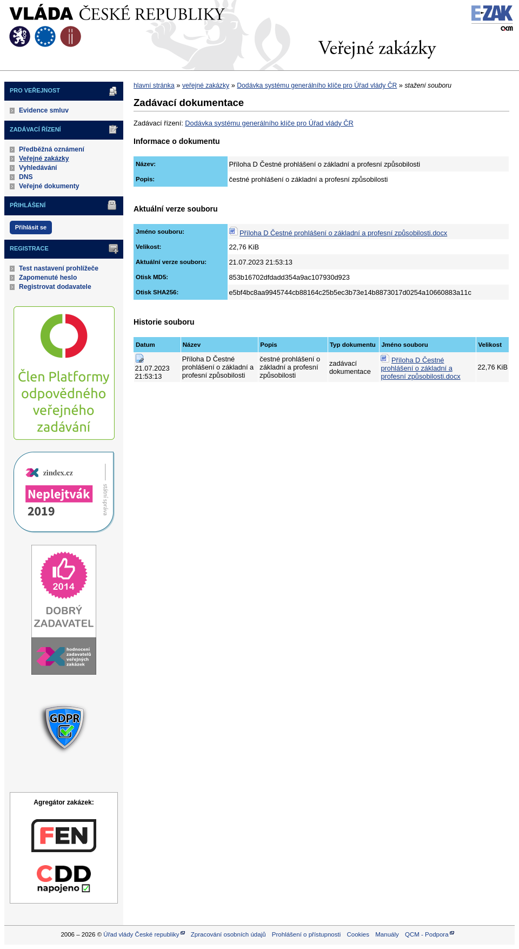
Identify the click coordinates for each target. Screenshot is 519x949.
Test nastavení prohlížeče (58, 268)
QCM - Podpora (427, 934)
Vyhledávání (38, 168)
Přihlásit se (30, 227)
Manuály (387, 934)
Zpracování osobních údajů (228, 934)
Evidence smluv (44, 110)
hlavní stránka (154, 85)
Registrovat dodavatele (55, 287)
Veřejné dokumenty (49, 186)
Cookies (358, 934)
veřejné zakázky (205, 85)
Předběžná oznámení (51, 149)
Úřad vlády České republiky (141, 934)
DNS (26, 177)
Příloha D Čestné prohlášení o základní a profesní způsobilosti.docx (343, 233)
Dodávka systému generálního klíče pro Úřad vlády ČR (317, 85)
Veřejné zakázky (44, 158)
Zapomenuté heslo (48, 277)
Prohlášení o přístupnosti (306, 934)
